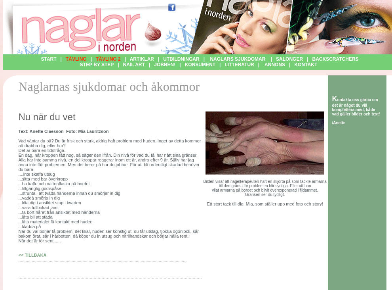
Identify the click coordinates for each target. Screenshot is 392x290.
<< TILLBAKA (32, 255)
